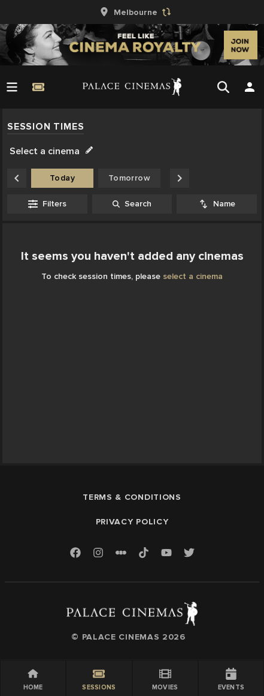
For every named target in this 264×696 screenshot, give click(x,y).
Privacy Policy (132, 522)
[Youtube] (166, 553)
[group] (132, 12)
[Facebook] (75, 553)
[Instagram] (98, 553)
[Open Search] (223, 87)
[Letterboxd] (121, 552)
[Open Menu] (12, 87)
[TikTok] (143, 552)
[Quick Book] (38, 87)
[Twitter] (189, 553)
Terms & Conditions (132, 497)
